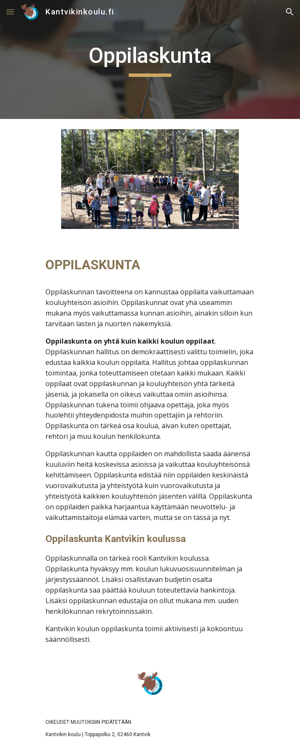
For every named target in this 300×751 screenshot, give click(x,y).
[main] (150, 59)
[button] (10, 11)
